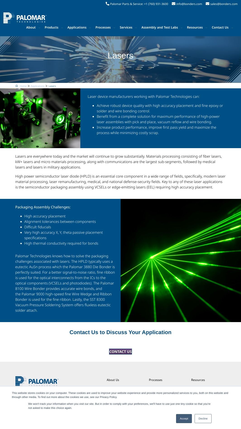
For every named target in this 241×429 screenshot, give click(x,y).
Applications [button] (76, 27)
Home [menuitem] (23, 86)
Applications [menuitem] (38, 86)
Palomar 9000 (32, 294)
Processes (155, 380)
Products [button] (51, 27)
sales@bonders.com (224, 4)
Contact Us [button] (220, 27)
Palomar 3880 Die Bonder (90, 266)
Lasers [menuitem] (52, 86)
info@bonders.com (189, 4)
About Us (113, 380)
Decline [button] (203, 418)
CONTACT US (120, 351)
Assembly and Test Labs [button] (159, 27)
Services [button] (126, 27)
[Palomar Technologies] (24, 17)
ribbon (65, 299)
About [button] (31, 27)
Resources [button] (195, 27)
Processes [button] (103, 27)
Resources (198, 380)
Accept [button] (184, 418)
